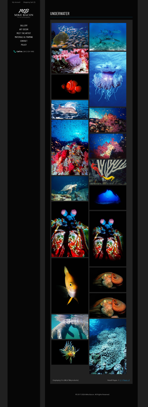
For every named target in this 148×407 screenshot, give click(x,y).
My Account (16, 2)
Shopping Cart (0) (29, 2)
